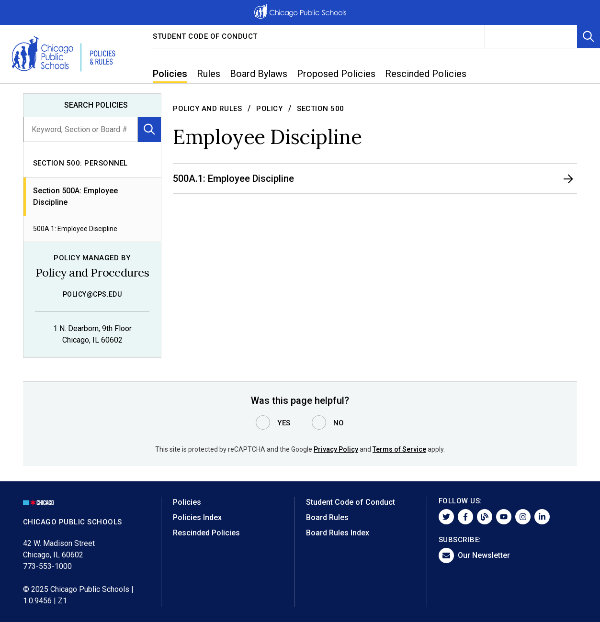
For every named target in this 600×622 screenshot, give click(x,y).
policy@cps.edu (92, 294)
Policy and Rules (207, 108)
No (338, 423)
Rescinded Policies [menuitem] (425, 73)
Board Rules (327, 517)
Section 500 (320, 108)
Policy (269, 108)
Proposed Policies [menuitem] (336, 73)
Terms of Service (399, 449)
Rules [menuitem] (208, 73)
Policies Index (197, 517)
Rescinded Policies (206, 532)
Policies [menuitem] (170, 73)
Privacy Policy (336, 449)
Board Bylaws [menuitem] (258, 73)
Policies (187, 502)
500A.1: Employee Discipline (75, 229)
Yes (284, 423)
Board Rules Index (337, 532)
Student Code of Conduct (205, 36)
